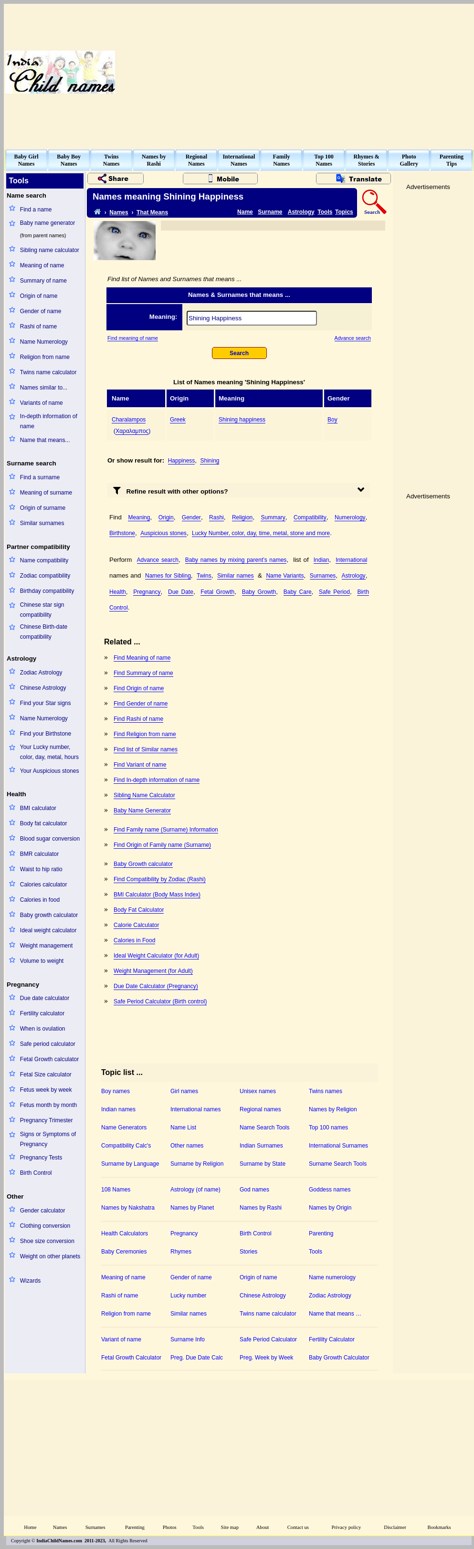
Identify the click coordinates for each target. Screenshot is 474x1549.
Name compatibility (44, 560)
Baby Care (298, 592)
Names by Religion (333, 1109)
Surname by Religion (196, 1163)
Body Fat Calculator (139, 909)
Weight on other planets (50, 1256)
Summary (273, 517)
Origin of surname (42, 508)
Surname (270, 212)
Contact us (298, 1527)
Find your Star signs (45, 703)
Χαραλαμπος (132, 431)
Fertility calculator (42, 1013)
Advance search (353, 338)
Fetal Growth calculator (49, 1059)
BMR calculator (39, 854)
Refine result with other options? (170, 490)
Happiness (181, 460)
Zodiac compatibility (45, 575)
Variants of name (41, 403)
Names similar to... (43, 387)
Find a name (36, 209)
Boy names (115, 1091)
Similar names (235, 575)
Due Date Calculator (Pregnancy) (156, 986)
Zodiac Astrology (41, 672)
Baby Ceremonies (124, 1251)
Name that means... (45, 440)
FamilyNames (281, 160)
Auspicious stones (163, 533)
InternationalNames (238, 160)
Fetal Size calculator (46, 1074)
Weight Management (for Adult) (153, 971)
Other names (186, 1145)
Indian (321, 560)
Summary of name (43, 280)
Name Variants (285, 575)
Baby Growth (259, 592)
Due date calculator (44, 998)
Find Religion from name (145, 734)
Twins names (325, 1091)
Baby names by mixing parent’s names (236, 560)
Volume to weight (41, 961)
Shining (209, 460)
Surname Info (187, 1339)
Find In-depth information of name (157, 780)
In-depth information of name (48, 421)
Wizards (30, 1280)
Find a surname (40, 477)
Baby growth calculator (49, 915)
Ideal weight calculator (48, 930)
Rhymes (180, 1251)
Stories (248, 1251)
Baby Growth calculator (143, 864)
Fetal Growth (217, 592)
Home (30, 1527)
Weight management (46, 945)
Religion (242, 517)
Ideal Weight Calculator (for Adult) (156, 955)
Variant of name (121, 1339)
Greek (178, 419)
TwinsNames (111, 160)
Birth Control (36, 1173)
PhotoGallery (409, 160)
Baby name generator (47, 223)
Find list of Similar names (146, 749)
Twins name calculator (48, 372)
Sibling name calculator (49, 250)
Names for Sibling (168, 575)
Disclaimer (395, 1527)
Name (245, 212)
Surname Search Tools (338, 1163)
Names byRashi (154, 160)
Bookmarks (439, 1527)
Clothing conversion (45, 1225)
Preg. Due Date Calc (196, 1357)
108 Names (115, 1189)
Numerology (350, 517)
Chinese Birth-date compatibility (43, 631)
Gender (191, 517)
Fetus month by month (48, 1105)
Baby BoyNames (69, 160)
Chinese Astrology (43, 688)
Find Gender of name (141, 703)
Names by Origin (330, 1207)
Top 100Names (324, 160)
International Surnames (338, 1145)
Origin (166, 517)
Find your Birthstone (45, 733)
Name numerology (332, 1277)
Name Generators (124, 1127)
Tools (324, 212)
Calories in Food (134, 940)
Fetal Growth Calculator (131, 1357)
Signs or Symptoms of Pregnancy (48, 1139)
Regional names (260, 1109)
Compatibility (310, 517)
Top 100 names (328, 1127)
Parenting (321, 1233)
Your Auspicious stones (49, 771)
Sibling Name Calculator (144, 795)
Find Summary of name (143, 673)
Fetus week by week (46, 1089)
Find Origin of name (139, 688)
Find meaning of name (132, 338)
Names (118, 212)
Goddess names (329, 1189)
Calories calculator (43, 884)
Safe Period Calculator (268, 1339)
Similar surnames (42, 523)
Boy (332, 419)
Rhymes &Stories (366, 160)
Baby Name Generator (142, 810)
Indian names (118, 1109)
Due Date (180, 592)
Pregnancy (146, 592)
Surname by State (262, 1163)
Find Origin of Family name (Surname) (162, 845)
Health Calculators (124, 1233)
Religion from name (45, 357)
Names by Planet (192, 1207)
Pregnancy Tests (41, 1157)
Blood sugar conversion (50, 838)
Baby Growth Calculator (339, 1357)
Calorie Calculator (136, 925)
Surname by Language (130, 1163)
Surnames (323, 575)
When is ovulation (42, 1028)
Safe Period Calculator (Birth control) (160, 1001)
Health (117, 592)
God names (254, 1189)
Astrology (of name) (195, 1189)
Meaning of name (42, 265)
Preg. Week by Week (266, 1357)
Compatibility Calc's (126, 1145)
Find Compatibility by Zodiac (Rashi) (160, 879)
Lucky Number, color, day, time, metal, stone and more (261, 533)
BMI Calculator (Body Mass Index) (157, 894)
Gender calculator (42, 1210)
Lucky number (188, 1295)
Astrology (301, 212)
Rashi (216, 517)
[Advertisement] (311, 72)
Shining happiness (242, 419)
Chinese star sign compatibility (42, 609)
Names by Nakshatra (128, 1207)
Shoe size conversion (47, 1241)
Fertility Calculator (332, 1339)
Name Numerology (44, 341)
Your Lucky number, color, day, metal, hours (49, 752)
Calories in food (40, 899)
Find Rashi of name (138, 719)
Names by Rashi (261, 1207)
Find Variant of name (140, 764)
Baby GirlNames (26, 160)
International (351, 560)
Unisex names (258, 1091)
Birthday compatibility (47, 591)
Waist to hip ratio (41, 869)
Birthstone (122, 533)
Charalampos (129, 419)
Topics (344, 212)
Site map (230, 1527)
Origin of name (39, 296)
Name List (183, 1127)
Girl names (184, 1091)
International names (195, 1109)
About (262, 1527)
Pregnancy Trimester (46, 1120)
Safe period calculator (47, 1044)
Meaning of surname (46, 492)
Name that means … (335, 1313)
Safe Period (334, 592)
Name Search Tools (265, 1127)
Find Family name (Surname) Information (166, 829)
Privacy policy (346, 1527)
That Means (152, 212)
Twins (204, 575)
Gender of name (41, 311)
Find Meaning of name (142, 657)
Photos (170, 1527)
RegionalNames (196, 160)
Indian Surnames (261, 1145)
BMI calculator (38, 808)
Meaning (139, 517)
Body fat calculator (43, 823)
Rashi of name (38, 326)
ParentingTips (451, 160)
